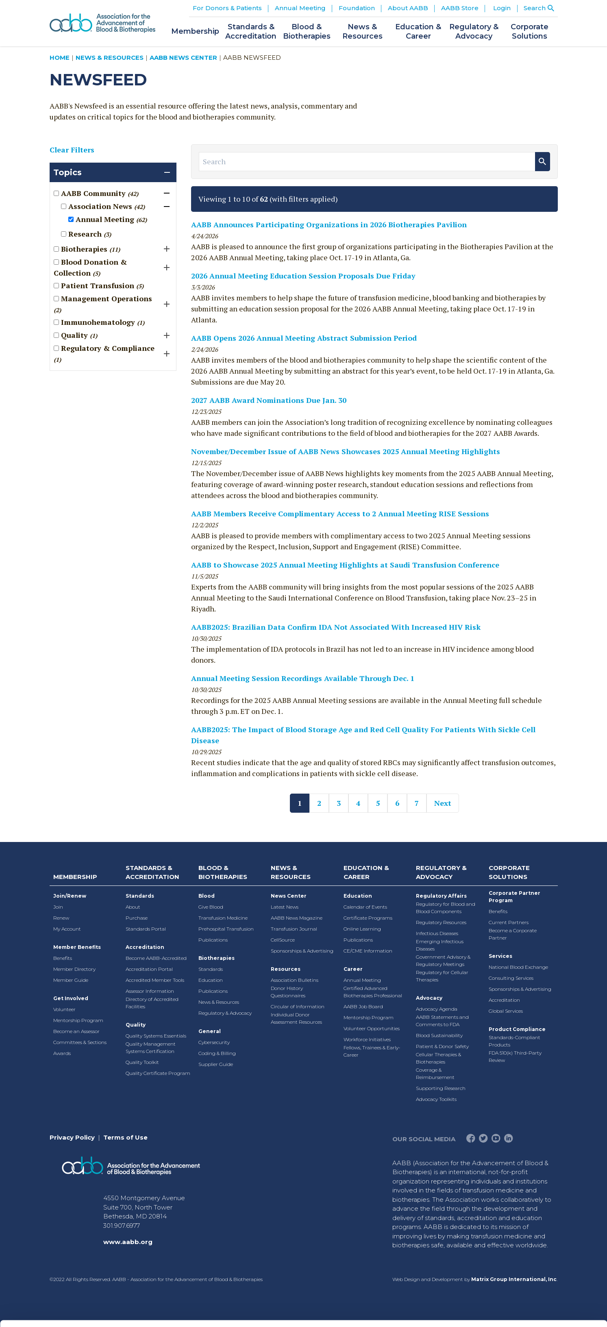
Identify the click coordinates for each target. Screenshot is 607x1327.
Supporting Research (441, 1088)
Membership (75, 877)
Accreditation (145, 947)
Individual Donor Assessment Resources (296, 1018)
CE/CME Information (368, 951)
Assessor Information (150, 991)
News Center (289, 896)
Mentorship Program (78, 1020)
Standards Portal (146, 929)
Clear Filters (72, 149)
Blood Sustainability (439, 1035)
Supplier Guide (215, 1064)
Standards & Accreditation (152, 872)
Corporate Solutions (509, 872)
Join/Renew (69, 896)
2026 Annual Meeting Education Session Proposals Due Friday (303, 276)
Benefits (62, 958)
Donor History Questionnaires (288, 992)
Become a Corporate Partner (513, 934)
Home (60, 57)
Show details (427, 1310)
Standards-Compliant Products (514, 1041)
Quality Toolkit (142, 1062)
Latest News (284, 907)
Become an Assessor (76, 1031)
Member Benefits (77, 947)
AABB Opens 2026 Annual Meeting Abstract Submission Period (304, 338)
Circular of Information (297, 1006)
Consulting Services (511, 978)
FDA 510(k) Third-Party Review (515, 1056)
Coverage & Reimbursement (435, 1073)
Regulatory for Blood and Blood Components (445, 907)
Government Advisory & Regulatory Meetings (443, 960)
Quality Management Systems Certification (151, 1047)
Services (500, 956)
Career (353, 969)
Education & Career (366, 872)
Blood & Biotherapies (222, 872)
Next (442, 803)
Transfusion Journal (294, 929)
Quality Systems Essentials (156, 1036)
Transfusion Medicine (223, 918)
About (133, 907)
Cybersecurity (214, 1042)
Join (58, 907)
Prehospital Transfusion (226, 929)
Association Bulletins (294, 980)
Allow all (539, 1211)
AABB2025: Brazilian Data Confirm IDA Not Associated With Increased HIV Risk (336, 627)
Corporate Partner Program (514, 896)
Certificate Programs (368, 918)
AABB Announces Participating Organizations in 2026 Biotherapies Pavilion (329, 224)
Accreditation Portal (149, 969)
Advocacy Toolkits (436, 1099)
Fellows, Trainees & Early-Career (372, 1051)
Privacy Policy (72, 1137)
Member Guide (70, 980)
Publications (213, 940)
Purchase (137, 918)
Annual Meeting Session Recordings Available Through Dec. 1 (302, 678)
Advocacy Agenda (436, 1009)
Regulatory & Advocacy (225, 1013)
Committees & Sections (80, 1042)
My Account (67, 929)
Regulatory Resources (441, 922)
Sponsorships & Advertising (302, 951)
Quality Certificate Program (158, 1073)
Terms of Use (125, 1137)
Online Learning (362, 929)
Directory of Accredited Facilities (152, 1002)
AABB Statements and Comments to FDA (442, 1020)
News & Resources (110, 57)
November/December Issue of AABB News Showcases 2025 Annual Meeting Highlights (345, 451)
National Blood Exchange (518, 967)
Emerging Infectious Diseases (439, 945)
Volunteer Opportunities (372, 1028)
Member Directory (74, 969)
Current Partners (509, 922)
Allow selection (539, 1238)
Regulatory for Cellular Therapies (442, 976)
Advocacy (429, 998)
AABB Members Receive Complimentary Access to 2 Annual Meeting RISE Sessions (340, 513)
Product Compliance (517, 1029)
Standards (140, 896)
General (209, 1031)
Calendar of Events (365, 907)
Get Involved (70, 998)
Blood (206, 896)
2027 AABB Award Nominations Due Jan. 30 (268, 400)
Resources (285, 969)
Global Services (506, 1011)
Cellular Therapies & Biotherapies (438, 1058)
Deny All (539, 1264)
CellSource (283, 940)
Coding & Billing (217, 1053)
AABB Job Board (363, 1006)
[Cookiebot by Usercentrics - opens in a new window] (52, 1311)
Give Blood (210, 907)
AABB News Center (183, 57)
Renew (61, 918)
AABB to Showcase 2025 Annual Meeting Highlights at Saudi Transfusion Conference (345, 565)
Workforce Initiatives (367, 1039)
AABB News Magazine (296, 918)
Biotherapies (216, 958)
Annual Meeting (362, 980)
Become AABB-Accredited (156, 958)
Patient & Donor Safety (442, 1046)
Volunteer (64, 1009)
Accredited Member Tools (155, 980)
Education (210, 980)
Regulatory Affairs (441, 896)
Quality (136, 1025)
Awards (62, 1053)
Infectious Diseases (437, 933)
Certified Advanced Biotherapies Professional (373, 992)
